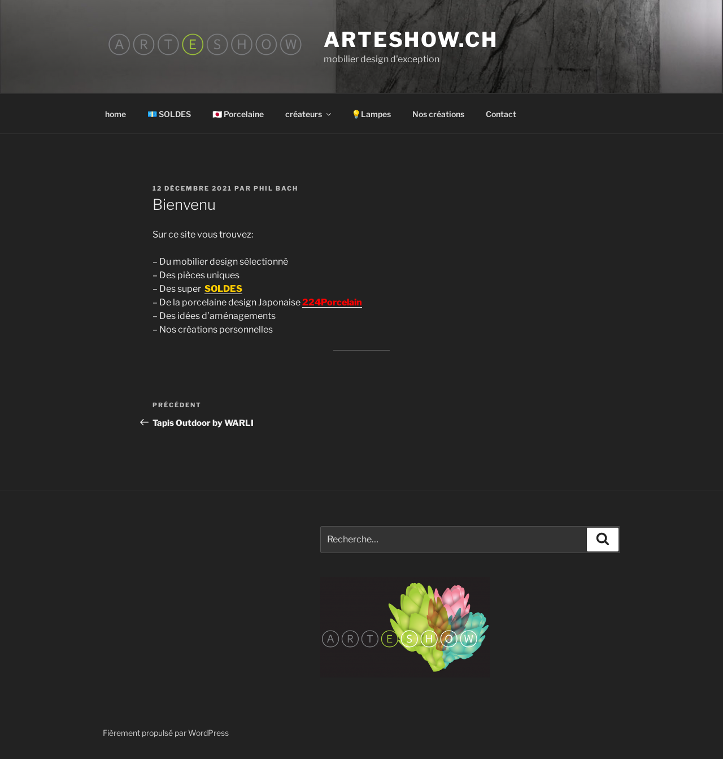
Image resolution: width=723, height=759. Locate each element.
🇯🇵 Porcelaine (238, 114)
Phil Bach (276, 188)
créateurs (309, 114)
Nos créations (438, 114)
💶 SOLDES (169, 114)
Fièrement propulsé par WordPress (166, 733)
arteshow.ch (411, 39)
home (115, 114)
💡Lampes (371, 114)
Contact (501, 114)
